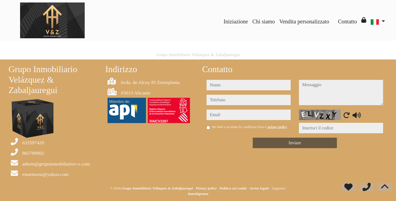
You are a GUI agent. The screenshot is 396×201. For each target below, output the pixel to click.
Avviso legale (260, 188)
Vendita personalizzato (304, 21)
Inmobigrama (198, 194)
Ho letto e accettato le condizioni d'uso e (249, 127)
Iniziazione (236, 21)
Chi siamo (263, 21)
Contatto (347, 21)
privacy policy (277, 127)
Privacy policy (207, 188)
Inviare (294, 142)
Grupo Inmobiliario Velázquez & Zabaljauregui (158, 188)
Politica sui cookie (233, 188)
